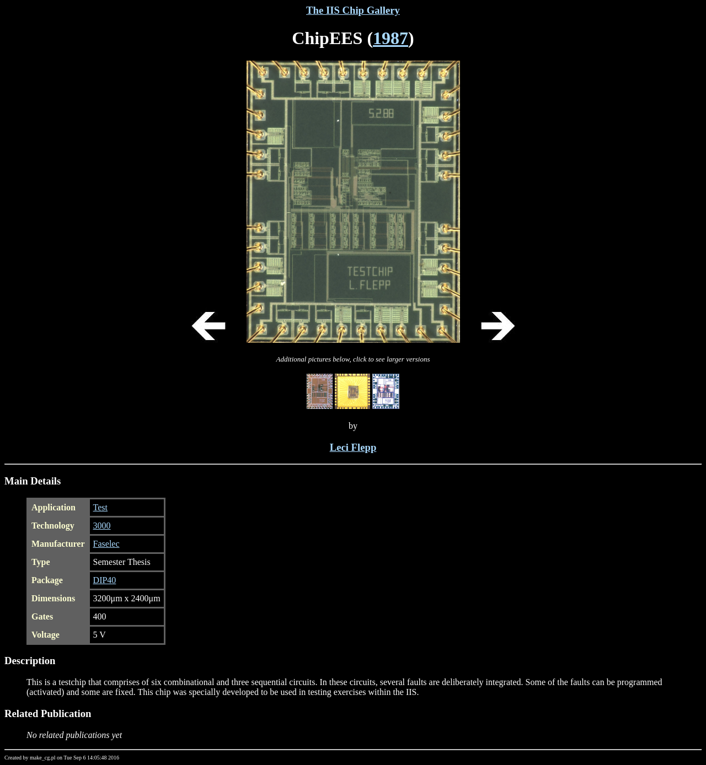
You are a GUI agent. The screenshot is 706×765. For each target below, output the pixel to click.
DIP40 (104, 580)
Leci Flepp (353, 447)
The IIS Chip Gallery (353, 10)
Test (100, 507)
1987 (390, 38)
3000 (102, 525)
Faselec (106, 543)
